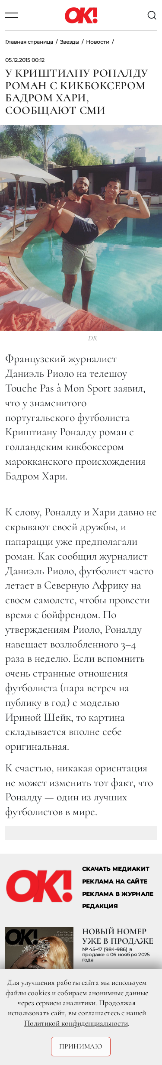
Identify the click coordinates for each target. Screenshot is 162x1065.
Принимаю (81, 1046)
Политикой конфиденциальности (76, 1023)
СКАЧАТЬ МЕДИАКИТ (115, 869)
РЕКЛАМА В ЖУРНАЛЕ (117, 894)
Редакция (100, 906)
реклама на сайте (114, 881)
